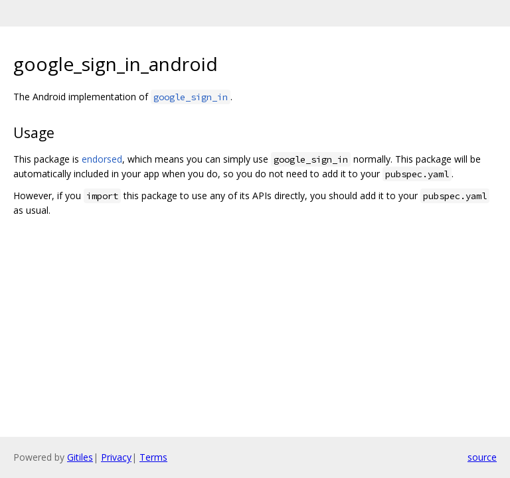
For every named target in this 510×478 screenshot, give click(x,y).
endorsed (102, 159)
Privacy (116, 457)
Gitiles (80, 457)
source (482, 457)
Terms (153, 457)
